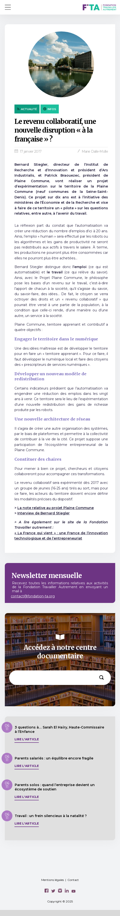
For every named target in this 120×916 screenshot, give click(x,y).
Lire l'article (26, 739)
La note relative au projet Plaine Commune (55, 508)
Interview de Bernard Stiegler (43, 513)
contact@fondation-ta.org (33, 596)
